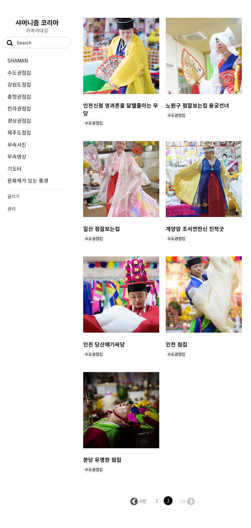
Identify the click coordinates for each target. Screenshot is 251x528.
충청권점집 (19, 96)
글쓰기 (13, 196)
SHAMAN (17, 60)
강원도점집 (19, 84)
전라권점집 (19, 108)
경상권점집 (19, 120)
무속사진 (16, 144)
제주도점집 (19, 132)
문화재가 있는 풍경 (27, 180)
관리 (11, 208)
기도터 (14, 168)
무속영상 (16, 156)
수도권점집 (19, 72)
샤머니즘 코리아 (37, 22)
